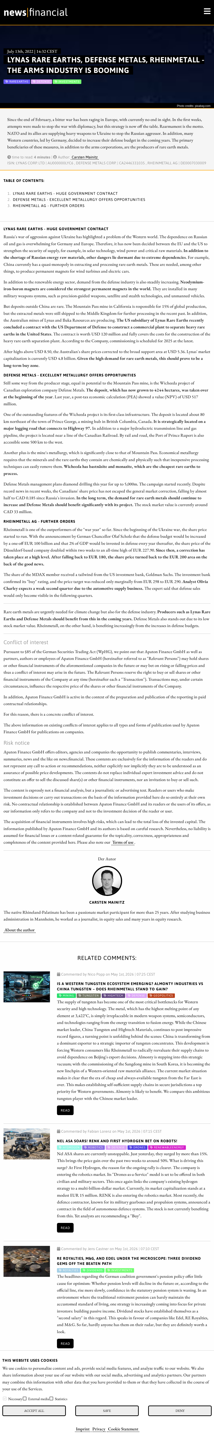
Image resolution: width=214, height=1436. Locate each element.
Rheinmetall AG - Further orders (49, 205)
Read (65, 1110)
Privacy (98, 1429)
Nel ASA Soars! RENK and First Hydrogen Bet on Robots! (117, 1141)
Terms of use (122, 842)
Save (107, 1410)
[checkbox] (4, 1398)
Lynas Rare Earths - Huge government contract (65, 193)
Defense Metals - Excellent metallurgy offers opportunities (79, 199)
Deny (180, 1410)
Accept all (34, 1410)
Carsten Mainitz (85, 157)
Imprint (83, 1429)
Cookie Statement (123, 1429)
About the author (19, 929)
